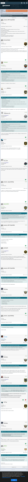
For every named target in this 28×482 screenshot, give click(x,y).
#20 (25, 452)
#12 (25, 274)
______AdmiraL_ (7, 88)
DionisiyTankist (7, 40)
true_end (6, 160)
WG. (1, 438)
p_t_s (5, 139)
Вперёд (24, 17)
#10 (25, 231)
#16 (25, 362)
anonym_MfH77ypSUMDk (4, 13)
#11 (25, 254)
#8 (25, 188)
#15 (25, 342)
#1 (25, 26)
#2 (25, 46)
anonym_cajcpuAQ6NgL (9, 181)
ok (14, 480)
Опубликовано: (6, 26)
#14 (25, 322)
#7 (25, 166)
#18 (25, 408)
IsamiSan (6, 289)
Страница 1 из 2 (14, 17)
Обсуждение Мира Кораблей (19, 13)
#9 (25, 210)
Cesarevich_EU (7, 113)
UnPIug (5, 402)
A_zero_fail (6, 377)
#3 (25, 68)
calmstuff (6, 248)
